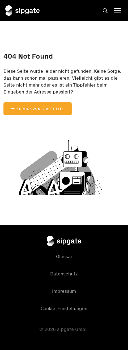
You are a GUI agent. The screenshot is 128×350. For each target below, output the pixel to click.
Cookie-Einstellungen (64, 308)
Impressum (64, 291)
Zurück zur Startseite (40, 109)
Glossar (64, 256)
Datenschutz (64, 274)
